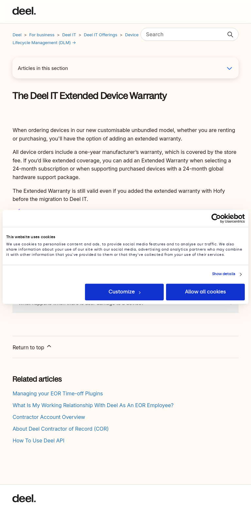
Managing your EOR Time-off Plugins (57, 393)
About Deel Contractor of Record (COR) (60, 428)
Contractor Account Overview (48, 417)
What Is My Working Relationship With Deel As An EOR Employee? (93, 405)
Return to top (32, 347)
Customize (125, 292)
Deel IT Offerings (101, 34)
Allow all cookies (205, 292)
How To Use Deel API (38, 440)
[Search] (190, 34)
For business (41, 34)
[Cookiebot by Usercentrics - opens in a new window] (216, 218)
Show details (223, 274)
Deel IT (69, 34)
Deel (16, 34)
